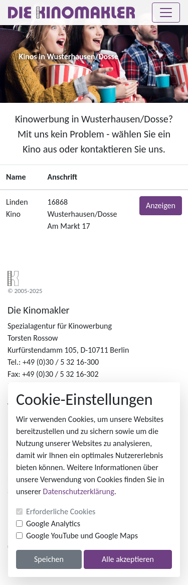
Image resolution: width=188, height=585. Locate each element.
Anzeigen (160, 205)
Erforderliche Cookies (60, 511)
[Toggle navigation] (166, 13)
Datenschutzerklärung (78, 491)
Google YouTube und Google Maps (82, 535)
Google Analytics (53, 523)
